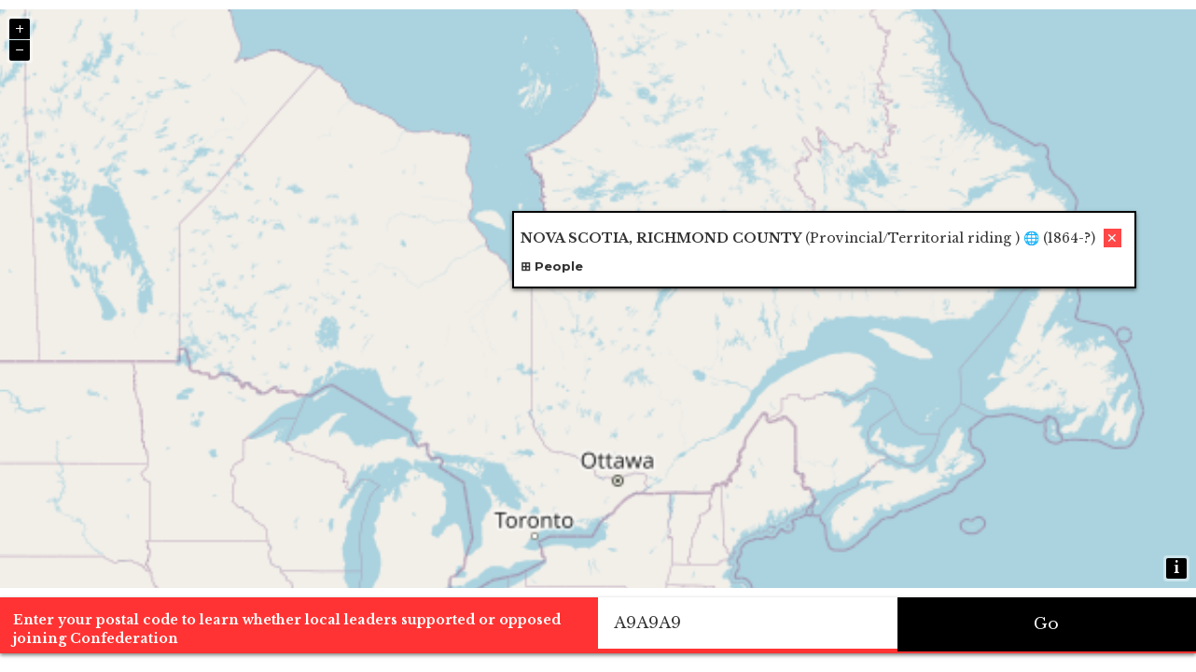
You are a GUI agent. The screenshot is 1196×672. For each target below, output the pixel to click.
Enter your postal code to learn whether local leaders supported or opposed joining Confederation (287, 629)
